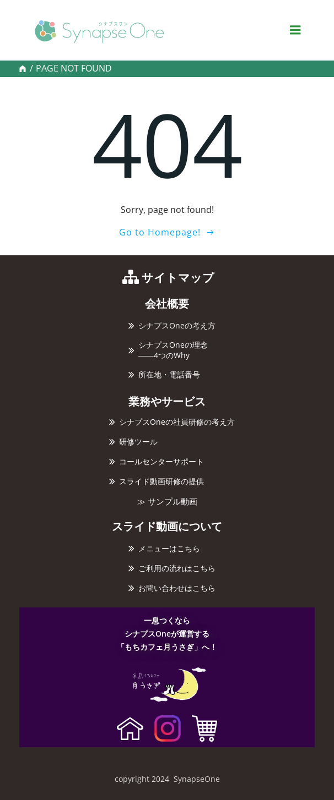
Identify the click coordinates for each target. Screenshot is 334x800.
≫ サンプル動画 (167, 501)
